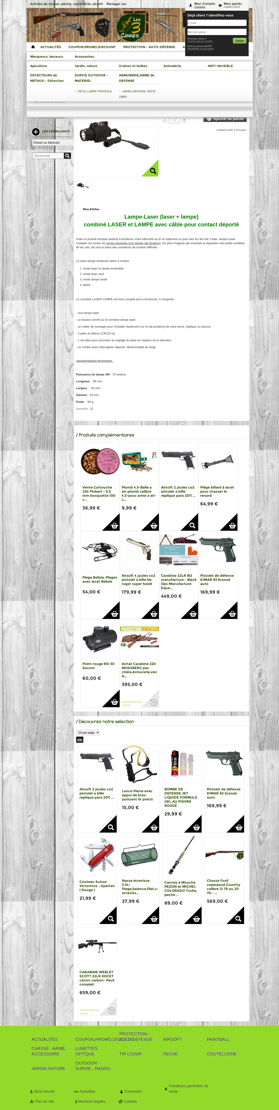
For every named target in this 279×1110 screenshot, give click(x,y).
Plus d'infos (91, 209)
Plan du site (44, 1101)
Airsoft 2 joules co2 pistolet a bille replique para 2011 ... (178, 491)
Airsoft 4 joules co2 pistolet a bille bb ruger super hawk (138, 579)
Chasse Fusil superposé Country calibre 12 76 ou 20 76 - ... (223, 886)
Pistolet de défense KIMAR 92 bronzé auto (217, 579)
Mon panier (233, 4)
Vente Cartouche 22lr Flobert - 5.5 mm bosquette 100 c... (98, 493)
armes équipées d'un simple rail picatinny (133, 243)
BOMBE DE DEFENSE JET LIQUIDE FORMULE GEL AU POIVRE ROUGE (180, 797)
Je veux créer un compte (200, 41)
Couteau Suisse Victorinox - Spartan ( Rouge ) (97, 886)
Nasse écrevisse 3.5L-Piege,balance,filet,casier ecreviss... (143, 886)
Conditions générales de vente (188, 1088)
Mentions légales (91, 1101)
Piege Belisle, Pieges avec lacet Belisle (99, 579)
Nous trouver (44, 1091)
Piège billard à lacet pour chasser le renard (217, 491)
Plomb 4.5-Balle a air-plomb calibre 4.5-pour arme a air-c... (139, 493)
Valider (239, 40)
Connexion (199, 7)
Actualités (87, 1091)
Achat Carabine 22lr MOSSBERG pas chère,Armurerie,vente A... (141, 670)
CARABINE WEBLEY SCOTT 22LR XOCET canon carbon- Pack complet (97, 978)
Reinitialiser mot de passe (200, 48)
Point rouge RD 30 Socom (98, 666)
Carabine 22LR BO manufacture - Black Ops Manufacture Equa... (179, 581)
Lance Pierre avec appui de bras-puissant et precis (137, 795)
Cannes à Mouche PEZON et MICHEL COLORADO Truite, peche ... (180, 888)
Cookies (130, 1101)
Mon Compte (204, 4)
